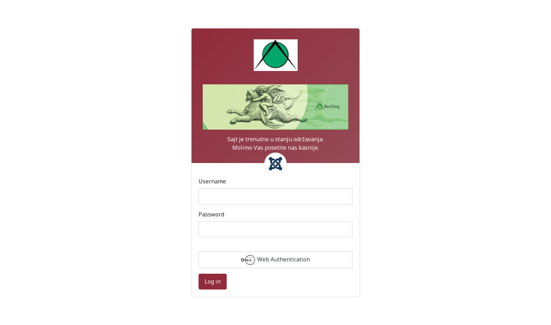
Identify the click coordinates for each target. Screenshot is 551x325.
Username (212, 181)
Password (211, 214)
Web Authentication (275, 260)
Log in (213, 281)
